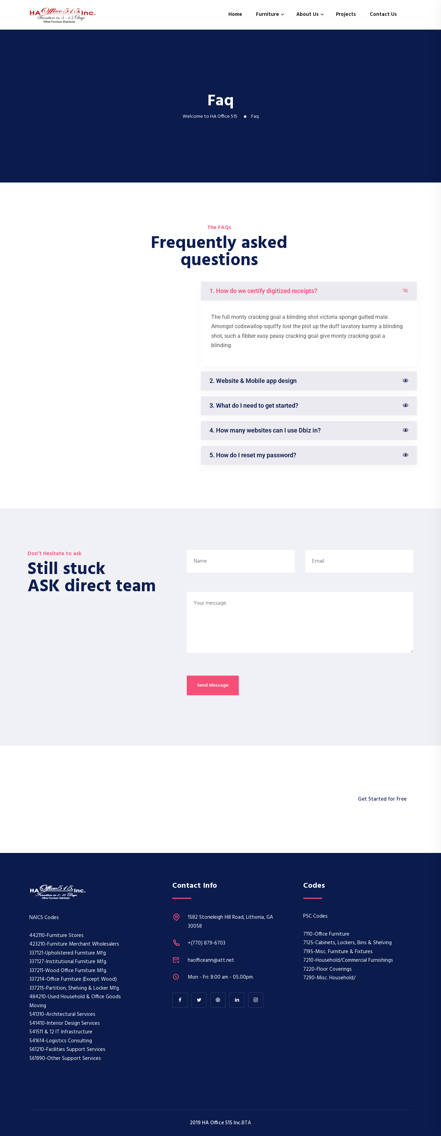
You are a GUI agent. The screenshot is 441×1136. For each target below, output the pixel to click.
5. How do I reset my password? (252, 455)
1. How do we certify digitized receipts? (263, 290)
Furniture (267, 14)
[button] (309, 291)
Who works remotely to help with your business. (138, 799)
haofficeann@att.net (211, 960)
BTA (246, 1123)
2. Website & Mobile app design (253, 380)
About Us (307, 14)
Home (235, 14)
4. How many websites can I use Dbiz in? (265, 430)
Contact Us (383, 14)
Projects (346, 14)
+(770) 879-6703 (206, 943)
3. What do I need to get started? (253, 405)
